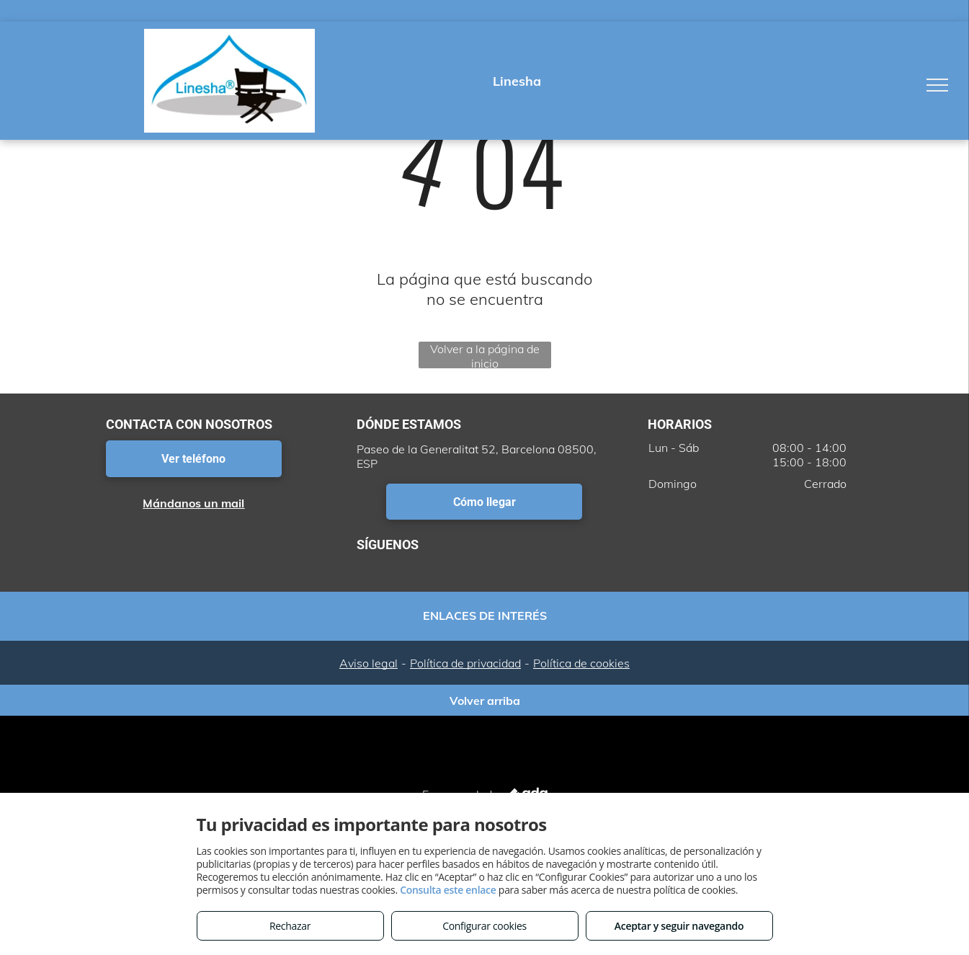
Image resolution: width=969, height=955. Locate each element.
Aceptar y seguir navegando (679, 926)
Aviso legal (368, 663)
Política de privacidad (465, 663)
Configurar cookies (484, 926)
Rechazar (290, 926)
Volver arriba (485, 700)
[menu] (937, 85)
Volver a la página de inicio (485, 355)
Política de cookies (581, 663)
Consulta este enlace (448, 890)
